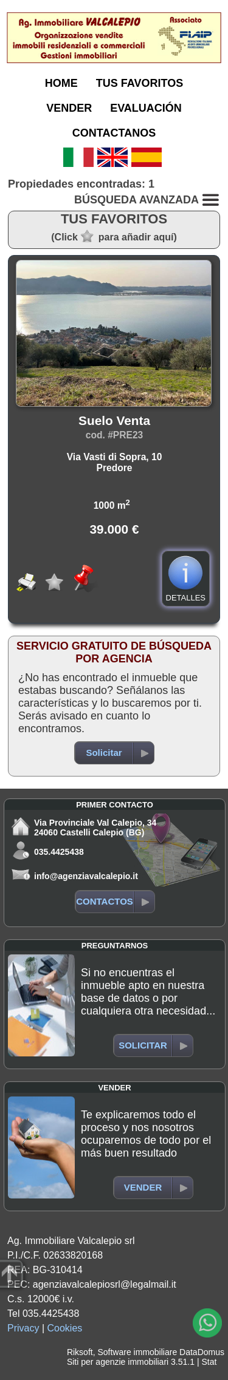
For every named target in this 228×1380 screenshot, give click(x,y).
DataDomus (201, 1352)
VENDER (69, 108)
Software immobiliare (137, 1352)
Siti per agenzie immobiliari (117, 1362)
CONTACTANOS (114, 133)
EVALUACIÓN (146, 108)
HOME (61, 83)
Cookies (65, 1328)
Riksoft (80, 1352)
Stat (208, 1362)
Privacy (23, 1328)
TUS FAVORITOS (139, 83)
